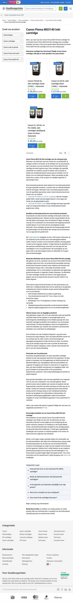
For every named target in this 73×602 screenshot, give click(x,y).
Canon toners (42, 531)
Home (4, 20)
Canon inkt (67, 455)
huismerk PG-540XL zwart (37, 203)
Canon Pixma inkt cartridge (53, 20)
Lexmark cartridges (26, 537)
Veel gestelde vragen (57, 2)
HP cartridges (6, 537)
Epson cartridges (25, 531)
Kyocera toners (59, 534)
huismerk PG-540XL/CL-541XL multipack (42, 197)
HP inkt (44, 408)
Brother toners (43, 537)
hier (38, 53)
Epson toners (42, 534)
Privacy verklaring (52, 555)
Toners (4, 531)
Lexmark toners (59, 540)
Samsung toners (59, 531)
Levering (5, 564)
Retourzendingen (8, 558)
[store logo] (12, 9)
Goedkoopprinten (34, 237)
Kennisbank (26, 558)
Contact (68, 2)
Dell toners (42, 540)
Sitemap (25, 564)
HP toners (23, 540)
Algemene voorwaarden (54, 561)
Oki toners (57, 537)
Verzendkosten (7, 561)
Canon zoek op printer (37, 20)
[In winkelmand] (41, 96)
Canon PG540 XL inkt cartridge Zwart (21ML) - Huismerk (36, 83)
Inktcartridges (12, 20)
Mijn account (45, 2)
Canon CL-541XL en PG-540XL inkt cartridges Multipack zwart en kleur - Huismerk (36, 130)
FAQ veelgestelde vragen (30, 555)
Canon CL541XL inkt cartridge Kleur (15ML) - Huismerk (60, 83)
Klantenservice (7, 555)
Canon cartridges (23, 20)
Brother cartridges (26, 534)
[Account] (61, 8)
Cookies (49, 558)
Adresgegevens (27, 561)
